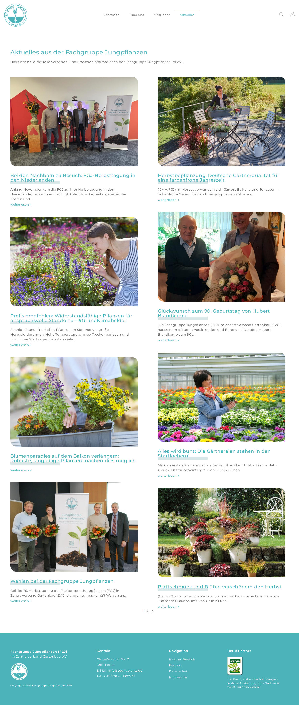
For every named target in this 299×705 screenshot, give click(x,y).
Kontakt (175, 665)
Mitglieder (162, 15)
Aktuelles (187, 15)
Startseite (111, 15)
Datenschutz (179, 671)
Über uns (136, 15)
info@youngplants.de (125, 670)
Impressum (178, 677)
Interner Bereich (182, 659)
